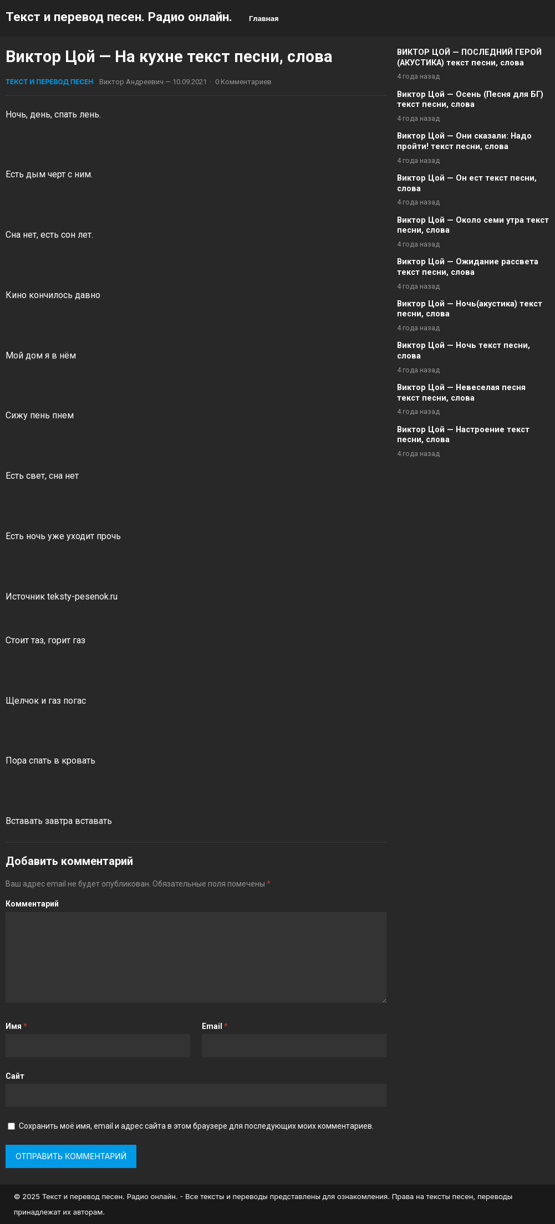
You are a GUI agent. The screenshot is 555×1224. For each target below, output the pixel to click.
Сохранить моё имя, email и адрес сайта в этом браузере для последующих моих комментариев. (196, 1125)
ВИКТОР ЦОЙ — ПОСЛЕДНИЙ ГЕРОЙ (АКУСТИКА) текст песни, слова (469, 58)
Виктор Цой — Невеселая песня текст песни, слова (461, 393)
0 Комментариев (243, 82)
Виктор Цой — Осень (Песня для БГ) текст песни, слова (470, 100)
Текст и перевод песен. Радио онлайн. (119, 16)
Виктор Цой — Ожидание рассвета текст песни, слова (467, 267)
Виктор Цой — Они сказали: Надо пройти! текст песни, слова (464, 141)
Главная (264, 18)
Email (215, 1026)
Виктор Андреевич (131, 82)
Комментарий (32, 903)
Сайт (15, 1076)
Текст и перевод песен (49, 82)
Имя (16, 1026)
